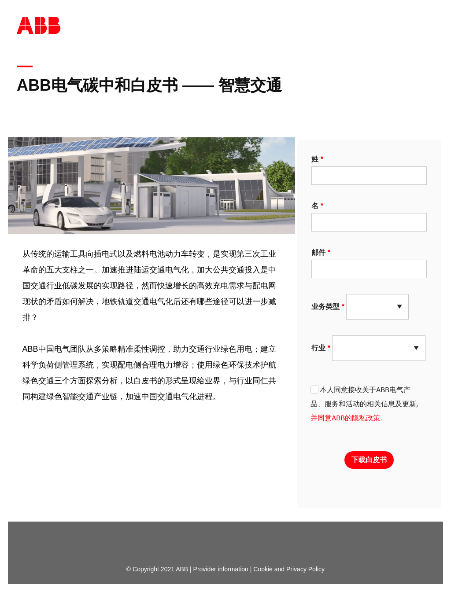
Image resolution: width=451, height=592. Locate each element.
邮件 (318, 252)
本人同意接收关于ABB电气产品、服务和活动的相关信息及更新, (364, 403)
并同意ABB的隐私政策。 (349, 417)
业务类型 (325, 306)
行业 (318, 348)
